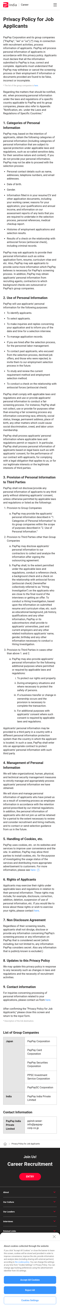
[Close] (54, 1240)
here (36, 85)
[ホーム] (5, 1144)
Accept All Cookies (30, 1283)
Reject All (30, 1293)
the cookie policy (22, 1265)
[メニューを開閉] (55, 4)
